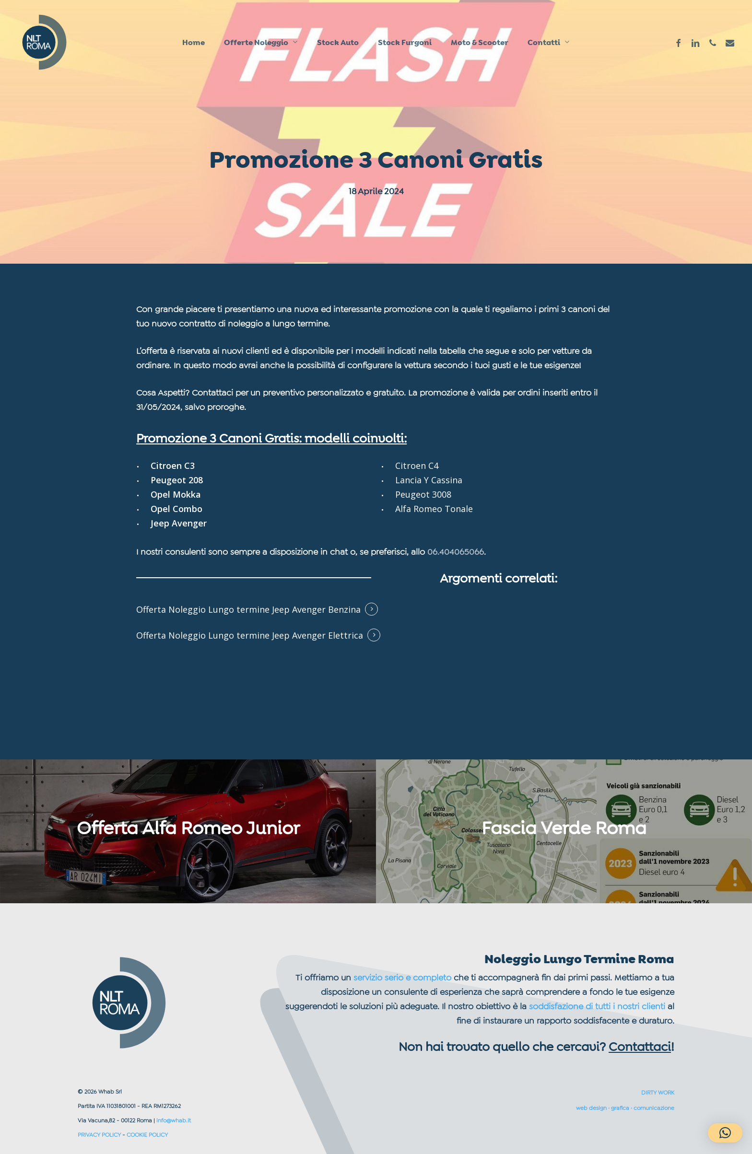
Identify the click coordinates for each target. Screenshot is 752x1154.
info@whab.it (173, 1120)
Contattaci (640, 1046)
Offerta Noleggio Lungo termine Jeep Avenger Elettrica (249, 635)
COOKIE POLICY (147, 1134)
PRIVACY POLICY (99, 1134)
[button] (725, 1132)
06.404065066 (455, 552)
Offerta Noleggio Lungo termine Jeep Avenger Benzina (248, 609)
